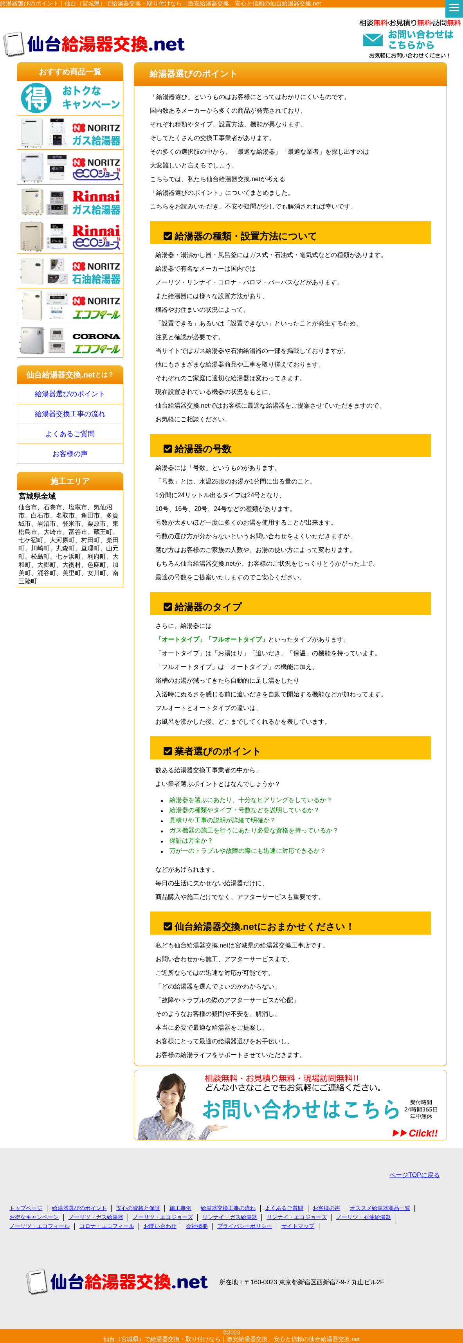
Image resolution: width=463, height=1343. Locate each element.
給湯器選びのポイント (70, 394)
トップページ (25, 1208)
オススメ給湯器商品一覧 (380, 1208)
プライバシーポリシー (244, 1226)
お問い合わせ (160, 1226)
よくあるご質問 (70, 434)
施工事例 (180, 1208)
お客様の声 (70, 454)
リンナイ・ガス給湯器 (229, 1217)
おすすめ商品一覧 (70, 71)
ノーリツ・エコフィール (39, 1226)
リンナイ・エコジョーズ (297, 1217)
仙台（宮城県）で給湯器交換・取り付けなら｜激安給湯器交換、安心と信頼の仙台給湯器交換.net (231, 1339)
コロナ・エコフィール (106, 1226)
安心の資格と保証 (138, 1208)
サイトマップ (297, 1226)
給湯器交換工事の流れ (70, 414)
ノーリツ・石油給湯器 (363, 1217)
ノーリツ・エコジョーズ (163, 1217)
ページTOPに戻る (414, 1175)
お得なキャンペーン (34, 1217)
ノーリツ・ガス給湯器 (95, 1217)
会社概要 (197, 1226)
